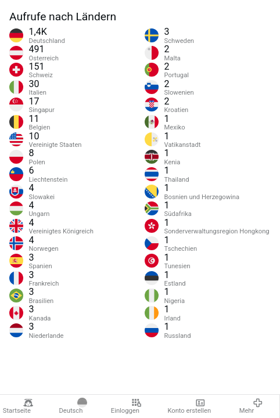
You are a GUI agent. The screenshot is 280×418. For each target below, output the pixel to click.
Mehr (251, 406)
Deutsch (73, 406)
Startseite (18, 406)
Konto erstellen (189, 406)
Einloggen (126, 406)
